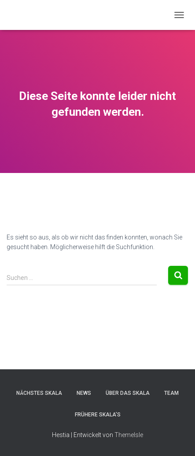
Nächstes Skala (39, 393)
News (84, 393)
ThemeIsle (128, 434)
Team (171, 393)
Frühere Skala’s (98, 415)
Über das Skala (128, 393)
